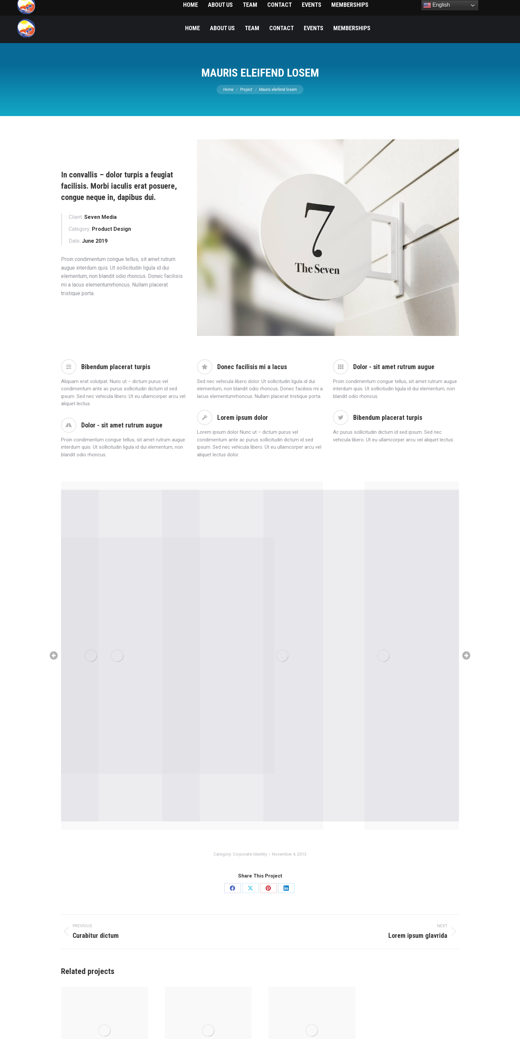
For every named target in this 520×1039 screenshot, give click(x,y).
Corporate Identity (250, 854)
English (436, 5)
